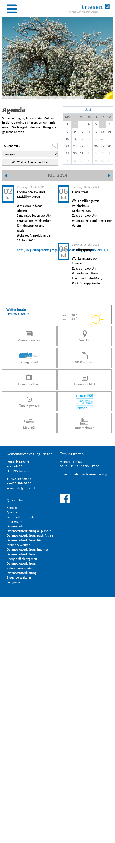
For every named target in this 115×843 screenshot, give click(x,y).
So (109, 117)
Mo (67, 117)
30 (75, 153)
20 (102, 139)
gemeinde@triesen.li (21, 488)
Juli (88, 110)
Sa (102, 117)
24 (81, 146)
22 (67, 146)
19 (95, 139)
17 (81, 139)
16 (75, 139)
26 (96, 146)
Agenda (12, 512)
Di (74, 117)
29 (67, 153)
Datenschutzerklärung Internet (27, 549)
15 (67, 139)
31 (81, 153)
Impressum (14, 521)
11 (88, 131)
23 (75, 146)
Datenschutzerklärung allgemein (29, 531)
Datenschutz (15, 526)
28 (109, 146)
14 (109, 131)
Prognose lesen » (17, 314)
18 (88, 139)
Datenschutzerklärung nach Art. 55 (30, 535)
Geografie (13, 582)
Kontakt (12, 507)
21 (109, 139)
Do (89, 117)
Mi (81, 117)
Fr (96, 117)
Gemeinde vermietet (21, 517)
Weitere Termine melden (30, 162)
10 (81, 131)
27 (102, 146)
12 (95, 131)
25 (88, 146)
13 (102, 131)
